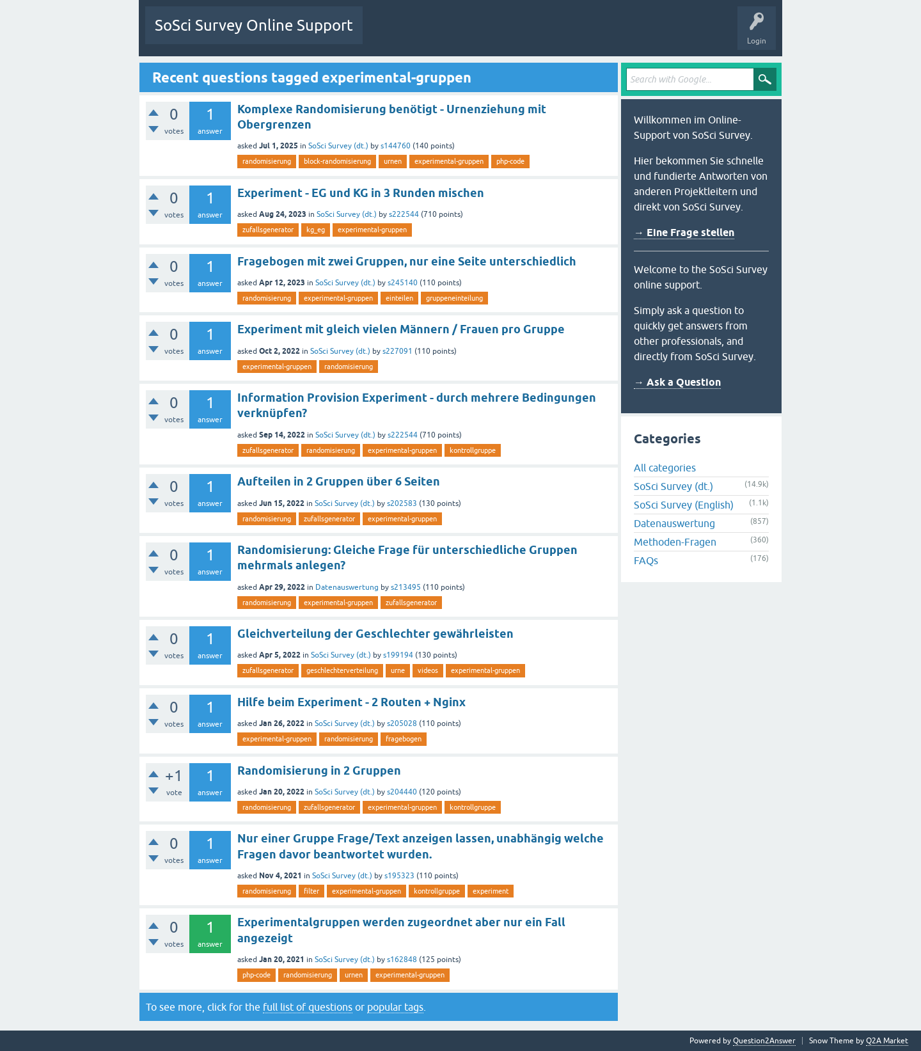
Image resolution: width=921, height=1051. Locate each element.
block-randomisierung (337, 161)
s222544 (404, 214)
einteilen (399, 298)
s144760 (396, 145)
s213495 (406, 587)
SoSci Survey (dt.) (338, 145)
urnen (393, 161)
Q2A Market (887, 1040)
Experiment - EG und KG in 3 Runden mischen (360, 193)
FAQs (646, 560)
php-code (510, 161)
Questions (390, 34)
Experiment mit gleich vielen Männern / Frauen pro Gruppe (401, 329)
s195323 (399, 875)
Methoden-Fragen (675, 542)
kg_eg (315, 229)
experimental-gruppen (449, 161)
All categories (665, 467)
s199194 (398, 655)
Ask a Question (586, 34)
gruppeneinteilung (454, 298)
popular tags (395, 1007)
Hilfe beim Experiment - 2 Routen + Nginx (351, 702)
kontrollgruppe (473, 450)
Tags (492, 34)
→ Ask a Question (677, 382)
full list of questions (307, 1007)
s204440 (402, 791)
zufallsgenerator (268, 229)
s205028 (402, 723)
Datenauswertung (347, 587)
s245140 (403, 282)
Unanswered (443, 34)
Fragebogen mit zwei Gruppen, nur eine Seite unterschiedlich (406, 261)
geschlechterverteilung (342, 670)
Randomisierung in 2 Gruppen (319, 770)
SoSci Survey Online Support (254, 25)
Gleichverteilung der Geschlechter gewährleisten (375, 633)
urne (398, 670)
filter (311, 891)
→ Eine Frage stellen (684, 232)
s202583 (402, 503)
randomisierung (266, 161)
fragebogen (403, 739)
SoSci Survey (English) (684, 504)
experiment (490, 891)
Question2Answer (764, 1040)
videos (428, 670)
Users (532, 34)
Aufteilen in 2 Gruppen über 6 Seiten (338, 481)
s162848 (402, 959)
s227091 (397, 351)
